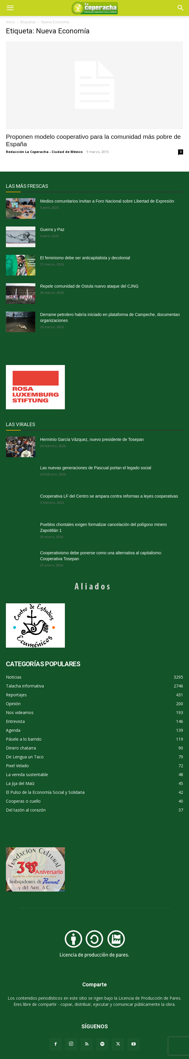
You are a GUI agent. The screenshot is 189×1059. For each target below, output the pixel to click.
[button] (180, 8)
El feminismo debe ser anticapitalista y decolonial (85, 257)
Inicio (10, 22)
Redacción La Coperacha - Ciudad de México (44, 151)
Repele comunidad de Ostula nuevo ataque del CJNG (89, 286)
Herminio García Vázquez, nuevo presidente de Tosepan (92, 439)
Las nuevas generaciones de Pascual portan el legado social (95, 467)
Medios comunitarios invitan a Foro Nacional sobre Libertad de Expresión (107, 201)
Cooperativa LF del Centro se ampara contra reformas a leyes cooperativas (109, 496)
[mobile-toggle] (10, 8)
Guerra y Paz (52, 229)
